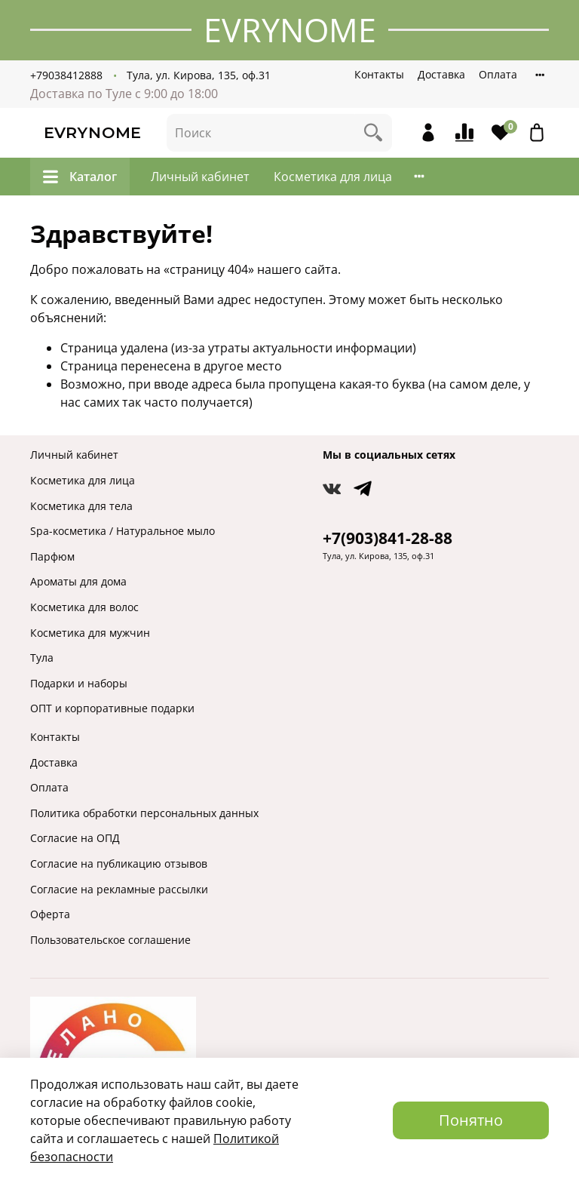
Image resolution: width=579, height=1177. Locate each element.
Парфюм (52, 556)
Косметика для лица (333, 176)
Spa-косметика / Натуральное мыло (122, 531)
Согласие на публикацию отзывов (118, 863)
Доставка (441, 74)
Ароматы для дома (78, 581)
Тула (42, 657)
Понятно (471, 1120)
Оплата (498, 74)
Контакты (379, 74)
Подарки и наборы (78, 683)
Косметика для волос (84, 607)
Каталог (80, 176)
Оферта (50, 914)
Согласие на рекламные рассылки (119, 889)
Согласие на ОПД (75, 838)
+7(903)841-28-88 (387, 538)
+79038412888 (66, 75)
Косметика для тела (81, 506)
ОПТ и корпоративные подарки (112, 708)
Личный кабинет (200, 176)
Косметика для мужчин (90, 632)
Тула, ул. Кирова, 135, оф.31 (199, 75)
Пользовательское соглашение (110, 940)
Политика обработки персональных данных (144, 813)
